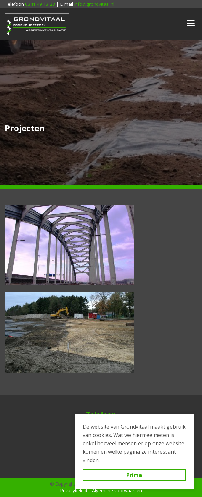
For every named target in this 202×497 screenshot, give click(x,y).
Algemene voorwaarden (117, 490)
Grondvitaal (37, 24)
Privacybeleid (73, 490)
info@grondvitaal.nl (94, 4)
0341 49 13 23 (40, 4)
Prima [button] (134, 475)
